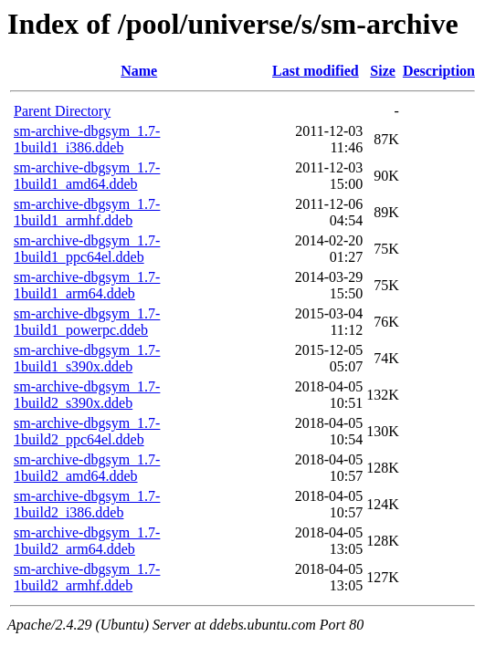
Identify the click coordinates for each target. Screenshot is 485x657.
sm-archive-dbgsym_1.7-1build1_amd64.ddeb (87, 176)
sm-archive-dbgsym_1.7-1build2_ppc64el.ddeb (87, 431)
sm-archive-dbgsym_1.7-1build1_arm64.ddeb (87, 285)
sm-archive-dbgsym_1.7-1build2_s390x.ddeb (87, 395)
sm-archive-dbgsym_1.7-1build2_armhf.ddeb (87, 577)
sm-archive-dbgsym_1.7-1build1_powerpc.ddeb (87, 322)
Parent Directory (62, 111)
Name (139, 70)
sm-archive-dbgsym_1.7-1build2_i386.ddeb (87, 504)
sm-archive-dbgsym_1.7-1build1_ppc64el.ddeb (87, 249)
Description (439, 70)
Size (382, 70)
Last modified (315, 70)
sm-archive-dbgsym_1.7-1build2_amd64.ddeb (87, 468)
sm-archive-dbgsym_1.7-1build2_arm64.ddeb (87, 541)
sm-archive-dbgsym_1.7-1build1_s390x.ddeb (87, 358)
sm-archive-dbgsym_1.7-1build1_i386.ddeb (87, 139)
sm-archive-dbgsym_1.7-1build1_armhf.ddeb (87, 212)
